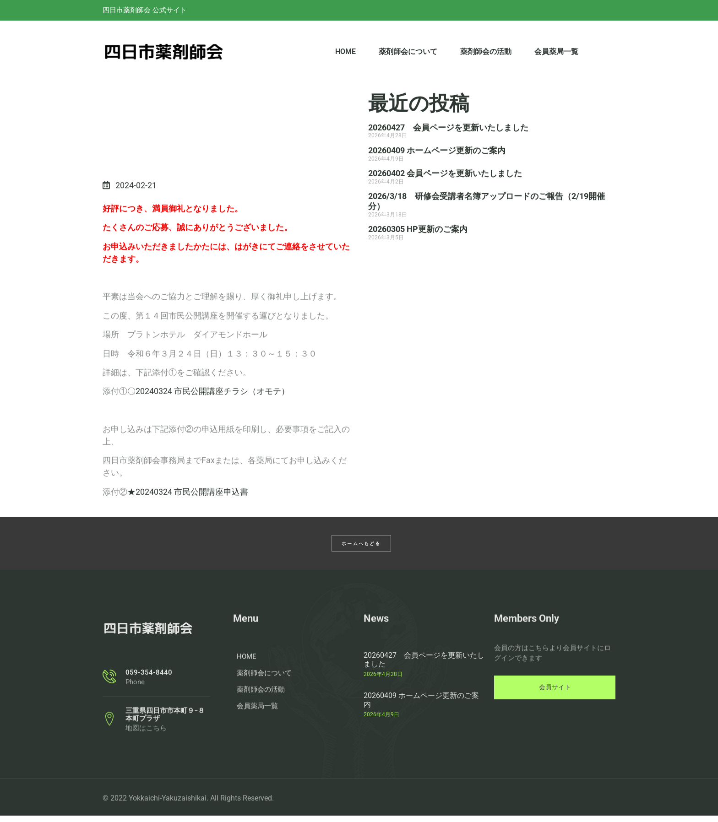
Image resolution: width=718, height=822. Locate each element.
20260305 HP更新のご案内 (418, 261)
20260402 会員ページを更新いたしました (445, 205)
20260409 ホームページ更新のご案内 (437, 182)
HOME (345, 55)
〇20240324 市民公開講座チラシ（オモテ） (208, 451)
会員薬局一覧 (556, 55)
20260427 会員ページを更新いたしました (448, 159)
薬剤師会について (408, 55)
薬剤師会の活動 (485, 55)
